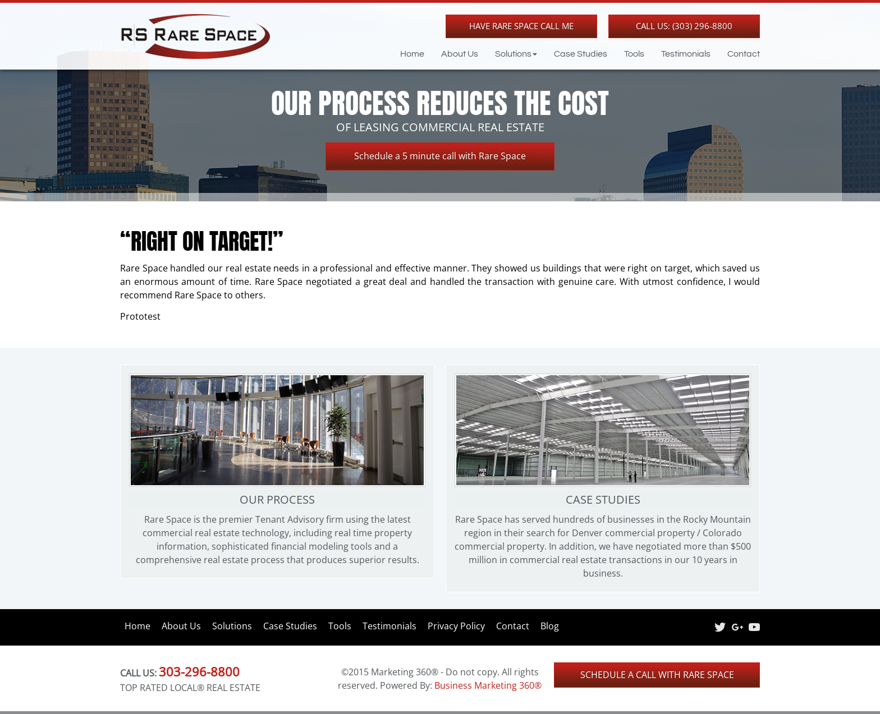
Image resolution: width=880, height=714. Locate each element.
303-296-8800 (199, 671)
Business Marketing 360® (488, 685)
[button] (507, 54)
